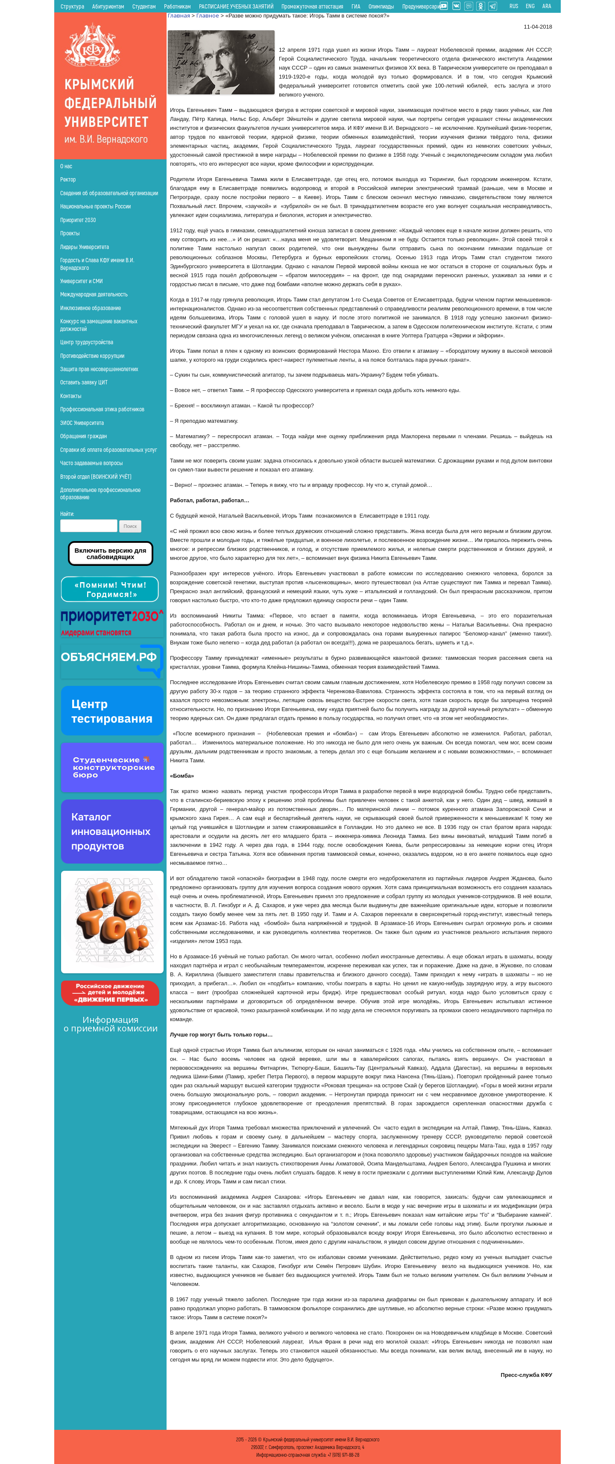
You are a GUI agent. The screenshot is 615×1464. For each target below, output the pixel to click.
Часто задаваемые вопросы (91, 462)
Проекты (70, 233)
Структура (72, 6)
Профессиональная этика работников (102, 409)
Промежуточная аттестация (312, 6)
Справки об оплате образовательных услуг (108, 449)
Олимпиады (381, 6)
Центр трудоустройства (86, 342)
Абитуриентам (108, 6)
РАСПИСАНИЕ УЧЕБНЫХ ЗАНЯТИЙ (236, 6)
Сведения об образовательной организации (109, 192)
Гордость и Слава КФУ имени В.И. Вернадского (97, 263)
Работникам (177, 6)
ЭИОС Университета (82, 422)
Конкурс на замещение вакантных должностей (99, 324)
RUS (514, 6)
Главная (179, 15)
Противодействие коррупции (92, 355)
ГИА (355, 6)
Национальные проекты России (95, 206)
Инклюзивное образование (90, 307)
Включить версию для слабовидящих (110, 553)
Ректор (68, 179)
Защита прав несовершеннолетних (99, 368)
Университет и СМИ (81, 280)
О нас (66, 166)
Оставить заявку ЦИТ (84, 382)
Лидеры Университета (84, 246)
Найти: (67, 513)
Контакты (71, 395)
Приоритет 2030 (78, 219)
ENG (530, 6)
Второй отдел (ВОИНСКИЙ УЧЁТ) (96, 476)
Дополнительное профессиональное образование (100, 493)
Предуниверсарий (422, 6)
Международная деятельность (94, 294)
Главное (207, 15)
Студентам (144, 6)
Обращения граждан (83, 435)
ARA (546, 6)
